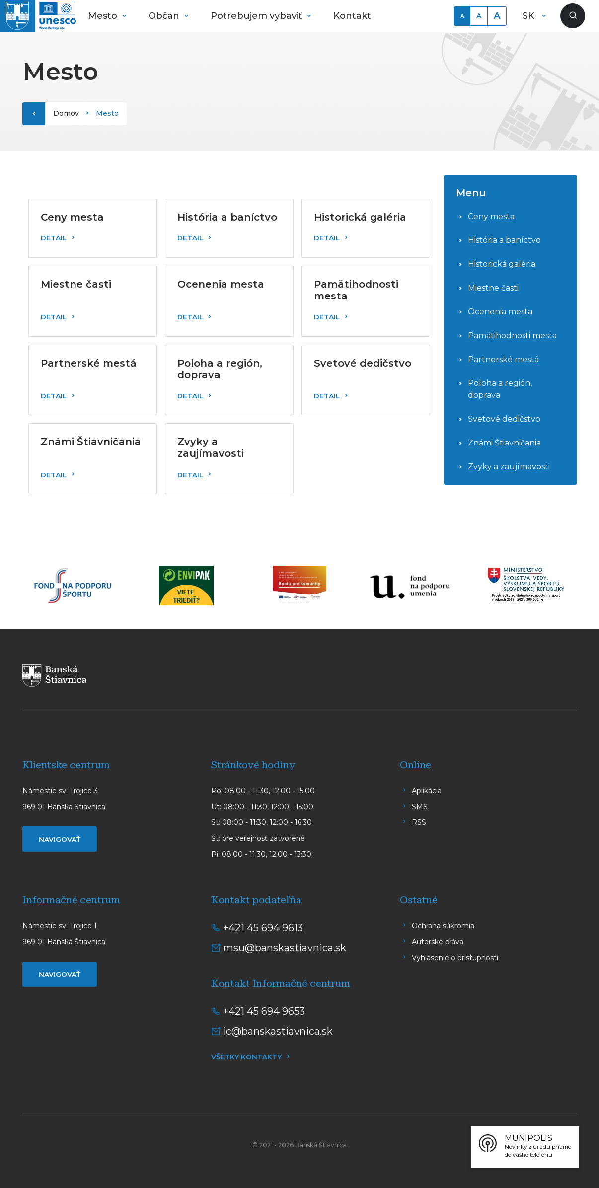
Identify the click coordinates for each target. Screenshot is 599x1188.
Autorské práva (437, 941)
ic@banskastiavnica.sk (278, 1031)
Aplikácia (427, 790)
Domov (66, 113)
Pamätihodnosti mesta (512, 335)
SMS (420, 806)
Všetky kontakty (246, 1057)
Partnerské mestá (503, 359)
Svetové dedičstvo (504, 419)
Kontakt (352, 15)
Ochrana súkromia (443, 925)
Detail (54, 238)
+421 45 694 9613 (263, 928)
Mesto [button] (104, 15)
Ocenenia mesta (500, 311)
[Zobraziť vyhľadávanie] (572, 15)
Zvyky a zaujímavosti (509, 466)
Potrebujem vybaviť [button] (257, 15)
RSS (419, 822)
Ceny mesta (491, 216)
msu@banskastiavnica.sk (284, 948)
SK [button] (530, 15)
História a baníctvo (504, 240)
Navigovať (59, 839)
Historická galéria (501, 264)
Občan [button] (165, 15)
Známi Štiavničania (504, 442)
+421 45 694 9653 (264, 1011)
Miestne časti (493, 288)
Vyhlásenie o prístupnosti (455, 957)
